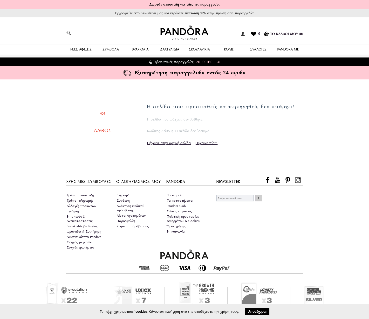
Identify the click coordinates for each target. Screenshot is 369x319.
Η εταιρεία (175, 195)
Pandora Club (176, 206)
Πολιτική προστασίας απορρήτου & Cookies (183, 218)
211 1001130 (204, 62)
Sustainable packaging (82, 226)
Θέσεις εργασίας (179, 211)
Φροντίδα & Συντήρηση (84, 231)
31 (218, 62)
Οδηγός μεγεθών (79, 242)
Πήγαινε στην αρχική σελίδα (169, 143)
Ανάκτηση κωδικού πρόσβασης (130, 208)
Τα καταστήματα (180, 200)
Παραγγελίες (126, 221)
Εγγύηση (73, 211)
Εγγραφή (123, 195)
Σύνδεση (123, 200)
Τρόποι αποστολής (81, 195)
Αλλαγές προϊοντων (81, 206)
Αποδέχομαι (257, 311)
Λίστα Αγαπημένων (131, 215)
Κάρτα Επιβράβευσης (133, 226)
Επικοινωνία (176, 231)
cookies (141, 311)
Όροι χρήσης (176, 226)
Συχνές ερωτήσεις (80, 247)
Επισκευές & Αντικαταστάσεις (80, 218)
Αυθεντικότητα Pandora (84, 237)
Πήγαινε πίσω (207, 143)
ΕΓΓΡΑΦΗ (258, 198)
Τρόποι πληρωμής (80, 200)
